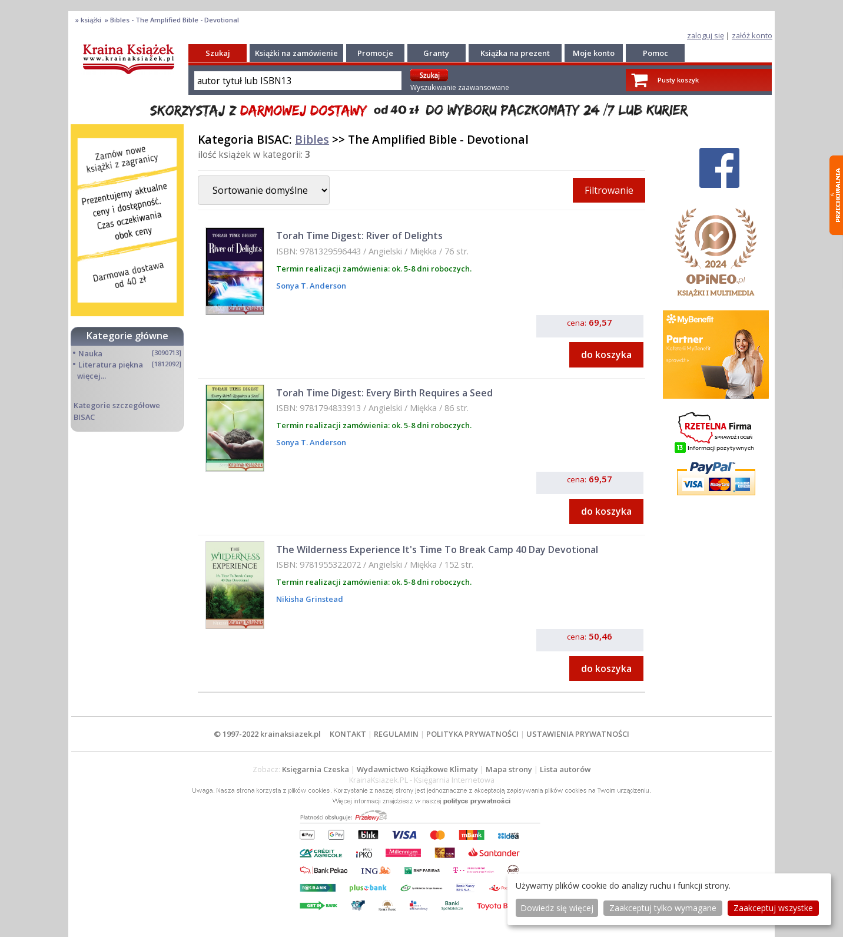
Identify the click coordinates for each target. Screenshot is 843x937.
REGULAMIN (396, 734)
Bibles (312, 139)
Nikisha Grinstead (309, 599)
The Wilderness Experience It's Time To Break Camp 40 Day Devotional (437, 549)
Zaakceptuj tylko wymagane (662, 907)
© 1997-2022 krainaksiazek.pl (267, 734)
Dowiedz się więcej (556, 907)
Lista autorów (565, 769)
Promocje (375, 53)
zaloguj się (705, 35)
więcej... (91, 375)
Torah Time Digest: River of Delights (359, 235)
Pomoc (655, 53)
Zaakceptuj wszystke (773, 907)
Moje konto (594, 53)
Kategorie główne (127, 335)
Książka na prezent (515, 53)
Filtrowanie (609, 190)
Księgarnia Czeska (315, 769)
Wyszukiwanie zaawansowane (459, 87)
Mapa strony (509, 769)
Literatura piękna (110, 364)
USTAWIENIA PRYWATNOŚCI (577, 734)
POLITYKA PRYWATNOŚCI (472, 734)
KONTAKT (348, 734)
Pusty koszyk (678, 79)
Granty (436, 53)
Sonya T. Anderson (311, 285)
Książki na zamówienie (296, 53)
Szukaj (217, 53)
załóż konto (752, 35)
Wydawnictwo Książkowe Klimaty (417, 769)
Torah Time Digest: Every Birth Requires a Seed (384, 392)
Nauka (90, 353)
